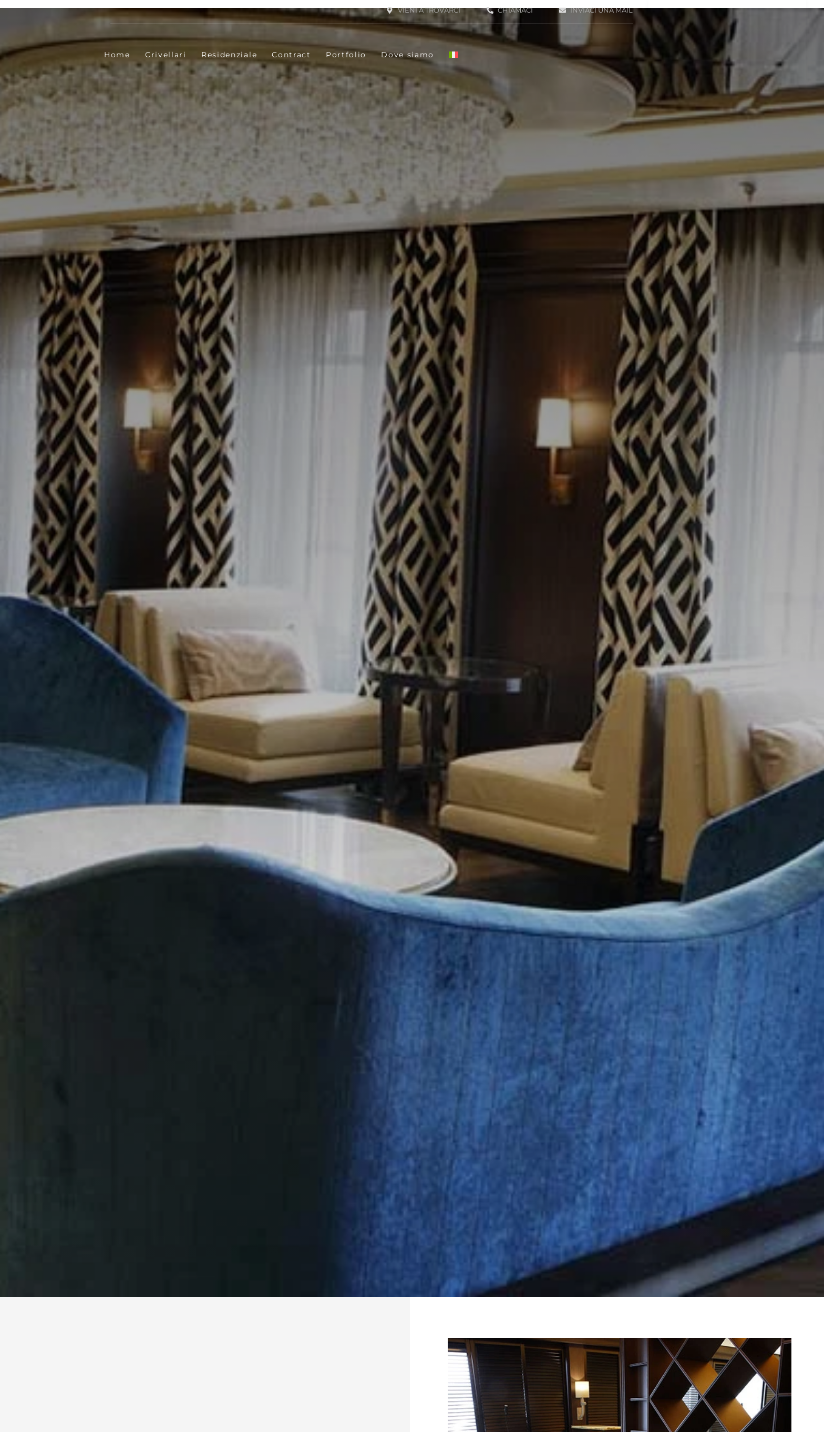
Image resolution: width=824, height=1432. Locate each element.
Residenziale (229, 54)
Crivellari (166, 54)
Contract (291, 54)
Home (117, 54)
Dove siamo (407, 54)
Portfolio (346, 54)
